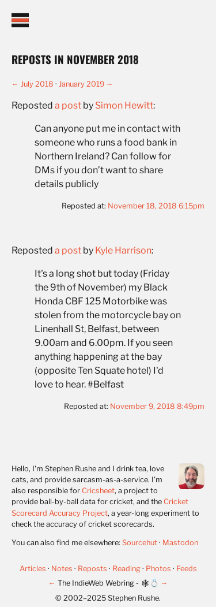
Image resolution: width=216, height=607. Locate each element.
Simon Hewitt (124, 105)
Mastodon (180, 542)
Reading (127, 568)
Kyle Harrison (123, 250)
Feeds (186, 568)
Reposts (93, 568)
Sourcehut (139, 542)
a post (68, 105)
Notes (62, 568)
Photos (159, 568)
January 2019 (81, 84)
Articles (34, 568)
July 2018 (37, 84)
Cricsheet (98, 490)
